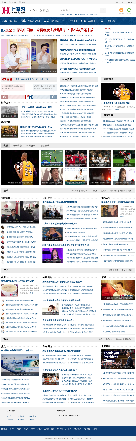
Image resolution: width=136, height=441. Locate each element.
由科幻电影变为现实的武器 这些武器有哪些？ (118, 373)
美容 (71, 21)
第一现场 (17, 145)
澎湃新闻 (68, 429)
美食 (123, 270)
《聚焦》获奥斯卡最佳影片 (75, 232)
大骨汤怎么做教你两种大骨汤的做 (54, 325)
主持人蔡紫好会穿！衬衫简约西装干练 (16, 72)
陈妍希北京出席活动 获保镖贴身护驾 (115, 244)
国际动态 (128, 339)
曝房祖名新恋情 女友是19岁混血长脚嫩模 (117, 222)
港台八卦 (84, 191)
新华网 (12, 429)
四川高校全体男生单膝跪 (87, 44)
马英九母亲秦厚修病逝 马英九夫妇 (54, 363)
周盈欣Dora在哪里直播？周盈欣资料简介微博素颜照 (78, 105)
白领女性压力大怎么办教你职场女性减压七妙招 (78, 314)
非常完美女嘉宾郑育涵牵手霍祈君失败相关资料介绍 (65, 245)
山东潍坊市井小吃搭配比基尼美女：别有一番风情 (38, 117)
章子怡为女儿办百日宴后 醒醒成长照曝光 (21, 257)
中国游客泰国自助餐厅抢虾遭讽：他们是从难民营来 (39, 131)
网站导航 (130, 2)
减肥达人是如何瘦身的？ (68, 63)
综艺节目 (113, 191)
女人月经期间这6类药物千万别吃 (81, 293)
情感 (130, 270)
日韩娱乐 (94, 191)
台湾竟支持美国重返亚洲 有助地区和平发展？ (78, 381)
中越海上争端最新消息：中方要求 (81, 399)
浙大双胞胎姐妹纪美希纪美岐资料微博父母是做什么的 (79, 125)
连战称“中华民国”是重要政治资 (53, 359)
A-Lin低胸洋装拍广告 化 (87, 54)
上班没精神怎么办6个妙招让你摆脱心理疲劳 (62, 282)
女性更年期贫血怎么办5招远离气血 (54, 290)
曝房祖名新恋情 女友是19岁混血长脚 (117, 202)
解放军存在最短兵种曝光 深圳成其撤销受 (15, 393)
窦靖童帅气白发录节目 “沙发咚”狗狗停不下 (117, 227)
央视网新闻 (77, 429)
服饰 (75, 21)
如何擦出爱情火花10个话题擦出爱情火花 (117, 320)
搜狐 (52, 429)
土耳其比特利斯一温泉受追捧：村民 (36, 107)
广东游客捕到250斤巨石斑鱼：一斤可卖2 (77, 35)
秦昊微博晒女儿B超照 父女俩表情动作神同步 (118, 239)
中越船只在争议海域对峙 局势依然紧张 (59, 391)
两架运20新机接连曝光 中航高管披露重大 (15, 398)
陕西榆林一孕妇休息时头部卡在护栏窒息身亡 (75, 121)
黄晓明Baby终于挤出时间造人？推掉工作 (21, 227)
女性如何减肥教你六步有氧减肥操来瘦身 (20, 300)
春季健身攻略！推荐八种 (87, 63)
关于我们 (10, 416)
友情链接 (21, 416)
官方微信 (129, 11)
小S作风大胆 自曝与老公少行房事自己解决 (117, 250)
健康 (116, 270)
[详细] (117, 109)
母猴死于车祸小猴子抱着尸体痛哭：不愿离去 (118, 137)
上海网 (46, 429)
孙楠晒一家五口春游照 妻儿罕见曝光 (20, 232)
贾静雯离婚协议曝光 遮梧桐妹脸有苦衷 (77, 50)
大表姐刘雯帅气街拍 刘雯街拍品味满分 (77, 69)
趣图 (109, 21)
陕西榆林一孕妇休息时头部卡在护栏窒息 (78, 40)
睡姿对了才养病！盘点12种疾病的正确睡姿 (77, 308)
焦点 (113, 21)
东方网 (33, 429)
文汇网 (26, 429)
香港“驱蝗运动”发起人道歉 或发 (80, 355)
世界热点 (109, 339)
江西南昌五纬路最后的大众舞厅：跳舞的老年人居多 (39, 114)
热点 (100, 339)
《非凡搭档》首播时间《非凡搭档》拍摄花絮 (82, 258)
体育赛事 (31, 145)
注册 (122, 2)
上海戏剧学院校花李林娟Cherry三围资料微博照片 (77, 113)
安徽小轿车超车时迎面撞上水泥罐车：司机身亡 (76, 117)
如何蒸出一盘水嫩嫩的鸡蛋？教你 (54, 332)
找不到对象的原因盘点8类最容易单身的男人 (118, 315)
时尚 (64, 20)
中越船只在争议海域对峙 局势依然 (54, 395)
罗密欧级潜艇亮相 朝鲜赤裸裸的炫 (54, 399)
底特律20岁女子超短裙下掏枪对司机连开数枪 (36, 136)
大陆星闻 (74, 191)
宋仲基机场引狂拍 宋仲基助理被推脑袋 (59, 202)
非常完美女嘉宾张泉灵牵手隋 (52, 260)
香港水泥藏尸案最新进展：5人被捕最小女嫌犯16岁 (78, 133)
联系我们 (32, 416)
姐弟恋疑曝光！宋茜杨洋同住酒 (100, 183)
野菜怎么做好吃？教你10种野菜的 (81, 332)
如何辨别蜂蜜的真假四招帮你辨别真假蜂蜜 (61, 300)
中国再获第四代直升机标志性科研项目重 (15, 384)
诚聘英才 (32, 419)
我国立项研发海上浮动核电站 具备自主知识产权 (20, 374)
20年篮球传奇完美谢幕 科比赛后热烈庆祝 (20, 183)
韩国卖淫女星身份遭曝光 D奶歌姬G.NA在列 (81, 219)
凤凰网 (39, 429)
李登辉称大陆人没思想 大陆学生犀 (81, 363)
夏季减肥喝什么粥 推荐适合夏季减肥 (17, 281)
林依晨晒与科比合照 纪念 (69, 54)
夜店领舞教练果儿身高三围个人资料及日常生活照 (77, 136)
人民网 (19, 429)
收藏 (5, 2)
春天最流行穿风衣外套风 (68, 73)
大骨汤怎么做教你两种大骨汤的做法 (58, 320)
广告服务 (10, 419)
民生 (23, 20)
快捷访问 (13, 2)
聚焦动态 (119, 339)
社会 (11, 21)
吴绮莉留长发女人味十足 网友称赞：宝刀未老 (118, 255)
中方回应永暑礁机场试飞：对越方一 (17, 350)
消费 (52, 21)
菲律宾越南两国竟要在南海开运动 (54, 402)
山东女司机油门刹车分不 (68, 44)
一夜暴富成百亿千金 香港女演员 (123, 183)
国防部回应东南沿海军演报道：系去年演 (15, 402)
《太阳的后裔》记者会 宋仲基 (52, 217)
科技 (83, 20)
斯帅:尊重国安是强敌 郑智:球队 (76, 165)
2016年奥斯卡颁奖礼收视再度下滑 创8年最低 (82, 240)
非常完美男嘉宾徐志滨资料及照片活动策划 (81, 254)
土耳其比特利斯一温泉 (9, 116)
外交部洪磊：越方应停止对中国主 (81, 395)
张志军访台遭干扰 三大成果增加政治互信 (76, 378)
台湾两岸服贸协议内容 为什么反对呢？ (59, 370)
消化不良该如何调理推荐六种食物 (54, 293)
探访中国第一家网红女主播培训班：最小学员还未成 (54, 30)
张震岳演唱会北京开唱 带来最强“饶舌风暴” (117, 233)
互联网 (90, 21)
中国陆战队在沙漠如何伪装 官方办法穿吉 (15, 389)
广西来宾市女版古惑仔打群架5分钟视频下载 (75, 94)
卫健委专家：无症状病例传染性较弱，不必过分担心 (82, 14)
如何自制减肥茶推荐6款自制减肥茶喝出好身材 (22, 305)
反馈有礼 (121, 11)
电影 (130, 191)
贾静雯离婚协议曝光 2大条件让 (76, 183)
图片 (103, 20)
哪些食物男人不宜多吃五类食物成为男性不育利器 (79, 311)
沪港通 (37, 21)
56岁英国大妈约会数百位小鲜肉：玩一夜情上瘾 (37, 134)
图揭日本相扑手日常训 (9, 135)
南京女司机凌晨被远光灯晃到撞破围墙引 (15, 35)
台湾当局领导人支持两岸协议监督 (81, 359)
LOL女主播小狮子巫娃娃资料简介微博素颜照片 (76, 90)
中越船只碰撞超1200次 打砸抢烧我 (82, 402)
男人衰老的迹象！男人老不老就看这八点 (76, 305)
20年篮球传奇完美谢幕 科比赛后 (115, 103)
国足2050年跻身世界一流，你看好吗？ (33, 79)
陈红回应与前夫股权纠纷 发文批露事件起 (21, 262)
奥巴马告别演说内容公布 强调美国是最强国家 (118, 378)
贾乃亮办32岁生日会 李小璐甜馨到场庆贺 (21, 242)
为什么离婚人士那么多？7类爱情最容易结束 (118, 304)
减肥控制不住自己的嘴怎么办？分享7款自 (78, 59)
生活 (46, 20)
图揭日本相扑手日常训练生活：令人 (36, 127)
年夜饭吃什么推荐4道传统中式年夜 (82, 325)
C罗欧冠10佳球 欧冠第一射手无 (99, 165)
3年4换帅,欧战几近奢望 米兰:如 (124, 165)
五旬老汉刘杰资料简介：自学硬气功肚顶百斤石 (37, 111)
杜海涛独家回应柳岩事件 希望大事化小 (20, 237)
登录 (117, 2)
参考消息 (60, 429)
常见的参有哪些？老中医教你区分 (54, 286)
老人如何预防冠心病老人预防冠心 (81, 286)
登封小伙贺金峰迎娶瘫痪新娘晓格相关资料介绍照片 (78, 129)
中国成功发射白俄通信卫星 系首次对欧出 (15, 380)
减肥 (110, 270)
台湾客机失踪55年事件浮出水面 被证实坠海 (77, 375)
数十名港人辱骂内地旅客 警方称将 (54, 355)
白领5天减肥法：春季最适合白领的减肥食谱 (21, 318)
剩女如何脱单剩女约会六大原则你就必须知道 (118, 326)
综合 (4, 20)
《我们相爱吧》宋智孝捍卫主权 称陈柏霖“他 (118, 261)
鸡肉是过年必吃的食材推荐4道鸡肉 (54, 328)
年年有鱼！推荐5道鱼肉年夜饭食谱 (82, 328)
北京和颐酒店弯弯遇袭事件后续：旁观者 (46, 35)
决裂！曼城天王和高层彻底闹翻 (51, 165)
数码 (95, 21)
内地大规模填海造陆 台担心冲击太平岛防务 (77, 384)
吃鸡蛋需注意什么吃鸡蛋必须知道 (81, 290)
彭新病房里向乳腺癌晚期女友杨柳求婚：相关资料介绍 (79, 86)
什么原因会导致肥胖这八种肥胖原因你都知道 (21, 322)
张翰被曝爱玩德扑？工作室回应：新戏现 (21, 247)
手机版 (23, 2)
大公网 (94, 429)
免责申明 (21, 419)
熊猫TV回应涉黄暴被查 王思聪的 (52, 183)
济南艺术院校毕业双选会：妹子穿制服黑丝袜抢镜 (77, 101)
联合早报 (86, 429)
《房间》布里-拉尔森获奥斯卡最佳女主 (59, 223)
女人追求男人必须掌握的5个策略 (114, 332)
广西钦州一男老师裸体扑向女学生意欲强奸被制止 (77, 109)
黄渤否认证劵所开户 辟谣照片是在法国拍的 (20, 221)
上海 (15, 21)
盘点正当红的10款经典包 (88, 73)
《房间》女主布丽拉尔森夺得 (52, 239)
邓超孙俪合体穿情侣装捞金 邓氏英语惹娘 (21, 252)
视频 (5, 145)
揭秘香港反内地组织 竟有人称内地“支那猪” (61, 351)
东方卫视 (31, 21)
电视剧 (122, 191)
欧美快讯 (104, 191)
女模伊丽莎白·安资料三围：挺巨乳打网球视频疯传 (77, 98)
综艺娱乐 (44, 145)
